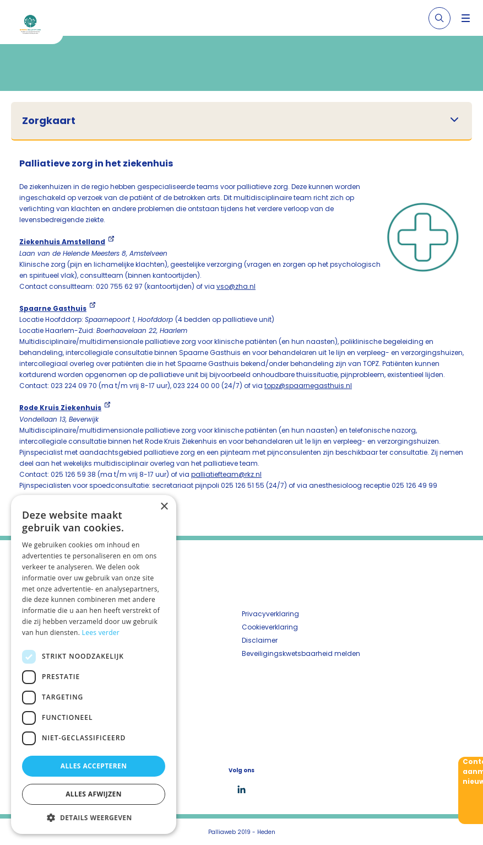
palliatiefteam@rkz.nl (226, 474)
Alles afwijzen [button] (94, 794)
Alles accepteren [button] (94, 766)
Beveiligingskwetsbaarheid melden (301, 653)
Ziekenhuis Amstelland (62, 241)
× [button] (164, 507)
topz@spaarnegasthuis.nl (308, 385)
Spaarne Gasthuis (52, 308)
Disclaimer (260, 640)
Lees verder (101, 632)
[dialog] (93, 664)
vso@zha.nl (236, 286)
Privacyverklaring (270, 613)
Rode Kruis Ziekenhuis (60, 407)
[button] (93, 817)
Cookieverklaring (270, 627)
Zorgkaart (48, 120)
